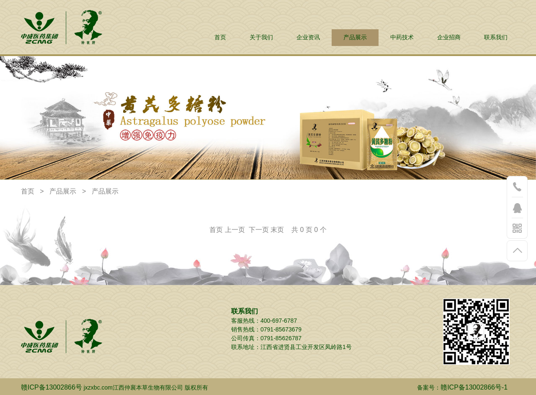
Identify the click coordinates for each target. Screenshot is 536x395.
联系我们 (496, 37)
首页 (220, 37)
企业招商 (449, 37)
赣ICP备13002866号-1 (474, 387)
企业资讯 (308, 37)
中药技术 (402, 37)
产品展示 (355, 37)
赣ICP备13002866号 (51, 387)
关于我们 (261, 37)
